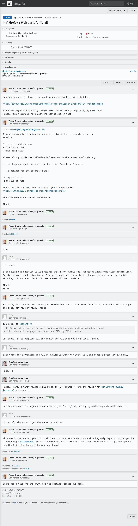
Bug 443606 (18, 17)
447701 (17, 451)
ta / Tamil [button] (23, 36)
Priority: (80, 37)
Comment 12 (14, 478)
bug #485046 (26, 441)
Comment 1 (13, 124)
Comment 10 (14, 416)
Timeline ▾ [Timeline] (130, 82)
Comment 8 (13, 381)
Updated (12, 214)
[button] (131, 3)
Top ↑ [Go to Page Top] (132, 516)
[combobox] (106, 3)
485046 (17, 466)
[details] (128, 387)
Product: (13, 33)
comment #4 (25, 324)
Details (133, 71)
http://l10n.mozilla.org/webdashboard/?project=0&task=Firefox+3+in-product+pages (52, 103)
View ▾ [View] (132, 10)
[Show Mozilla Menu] (9, 3)
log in (15, 503)
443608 (12, 219)
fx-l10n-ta (13, 234)
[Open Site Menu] (3, 3)
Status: (14, 47)
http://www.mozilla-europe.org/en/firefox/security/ (34, 190)
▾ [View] (124, 10)
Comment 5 (13, 318)
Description (13, 91)
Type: (81, 34)
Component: (11, 36)
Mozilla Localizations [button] (28, 33)
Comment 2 (13, 243)
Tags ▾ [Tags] (118, 82)
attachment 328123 (110, 387)
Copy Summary (115, 10)
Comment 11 (14, 432)
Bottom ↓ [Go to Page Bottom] (107, 82)
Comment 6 (13, 349)
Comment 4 (13, 299)
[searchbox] (106, 3)
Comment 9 (13, 400)
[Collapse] (133, 89)
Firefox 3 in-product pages (14, 71)
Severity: (97, 37)
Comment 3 (13, 259)
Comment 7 (13, 365)
